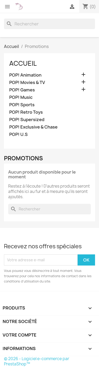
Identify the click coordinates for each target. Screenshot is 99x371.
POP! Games (22, 90)
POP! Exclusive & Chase (33, 127)
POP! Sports (22, 105)
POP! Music (20, 97)
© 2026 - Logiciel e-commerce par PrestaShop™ (36, 361)
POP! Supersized (26, 119)
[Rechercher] (49, 24)
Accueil (23, 63)
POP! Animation (25, 75)
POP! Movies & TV (27, 82)
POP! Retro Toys (26, 112)
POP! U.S (18, 134)
